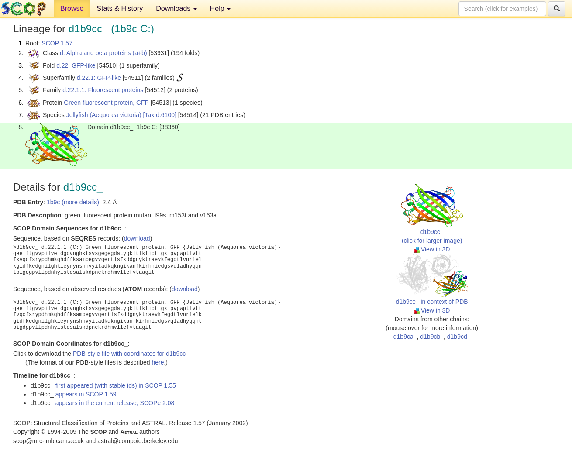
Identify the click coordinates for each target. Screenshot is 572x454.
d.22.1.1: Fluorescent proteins (102, 89)
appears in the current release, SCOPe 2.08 (114, 402)
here (158, 362)
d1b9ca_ (405, 336)
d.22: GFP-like (75, 65)
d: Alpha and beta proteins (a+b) (103, 52)
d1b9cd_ (459, 336)
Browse (71, 8)
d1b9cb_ (432, 336)
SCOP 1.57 (56, 43)
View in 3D (432, 249)
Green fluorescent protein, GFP (106, 102)
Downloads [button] (176, 8)
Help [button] (220, 8)
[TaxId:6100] (159, 114)
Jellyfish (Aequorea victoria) (103, 114)
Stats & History (119, 8)
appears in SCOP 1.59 (86, 394)
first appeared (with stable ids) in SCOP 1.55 (115, 385)
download (137, 238)
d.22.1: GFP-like (99, 77)
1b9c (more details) (73, 202)
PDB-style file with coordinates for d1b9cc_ (131, 353)
